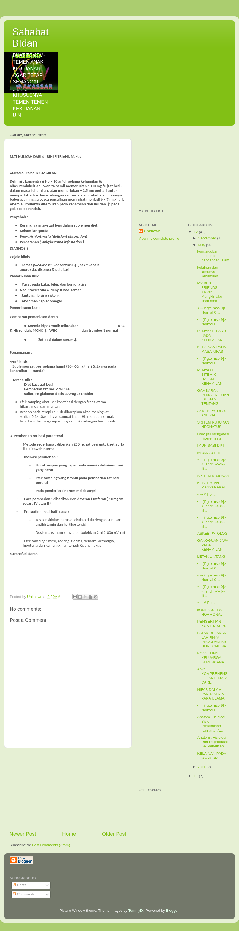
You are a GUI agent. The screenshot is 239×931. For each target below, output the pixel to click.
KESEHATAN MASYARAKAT (211, 485)
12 (196, 232)
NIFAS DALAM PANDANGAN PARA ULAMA (210, 694)
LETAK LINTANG (211, 556)
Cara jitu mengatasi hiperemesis (213, 436)
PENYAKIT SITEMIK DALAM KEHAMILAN (209, 376)
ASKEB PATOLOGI (213, 533)
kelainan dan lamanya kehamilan (207, 271)
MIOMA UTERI (209, 453)
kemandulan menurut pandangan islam (213, 255)
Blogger (172, 910)
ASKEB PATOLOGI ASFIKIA (213, 413)
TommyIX (135, 910)
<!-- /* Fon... (207, 494)
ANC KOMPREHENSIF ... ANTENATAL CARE (213, 676)
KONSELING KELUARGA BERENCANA (210, 657)
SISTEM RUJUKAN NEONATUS (213, 424)
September (207, 238)
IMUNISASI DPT (210, 445)
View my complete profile (159, 238)
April (202, 767)
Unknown (152, 231)
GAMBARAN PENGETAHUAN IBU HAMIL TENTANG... (213, 397)
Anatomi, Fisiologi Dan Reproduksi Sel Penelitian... (212, 741)
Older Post (114, 834)
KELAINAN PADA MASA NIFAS (211, 349)
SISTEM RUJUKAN (213, 476)
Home (69, 834)
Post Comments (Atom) (51, 845)
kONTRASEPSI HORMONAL (210, 612)
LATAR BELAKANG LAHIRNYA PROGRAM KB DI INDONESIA (213, 639)
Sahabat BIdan (30, 37)
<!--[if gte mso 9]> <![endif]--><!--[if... (211, 464)
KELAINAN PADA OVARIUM (211, 755)
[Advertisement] (68, 789)
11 (196, 776)
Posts (19, 885)
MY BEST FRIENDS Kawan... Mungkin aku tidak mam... (209, 292)
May (202, 245)
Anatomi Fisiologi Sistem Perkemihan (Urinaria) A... (211, 723)
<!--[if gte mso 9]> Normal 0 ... (211, 310)
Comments (24, 894)
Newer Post (23, 834)
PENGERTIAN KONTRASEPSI (212, 623)
